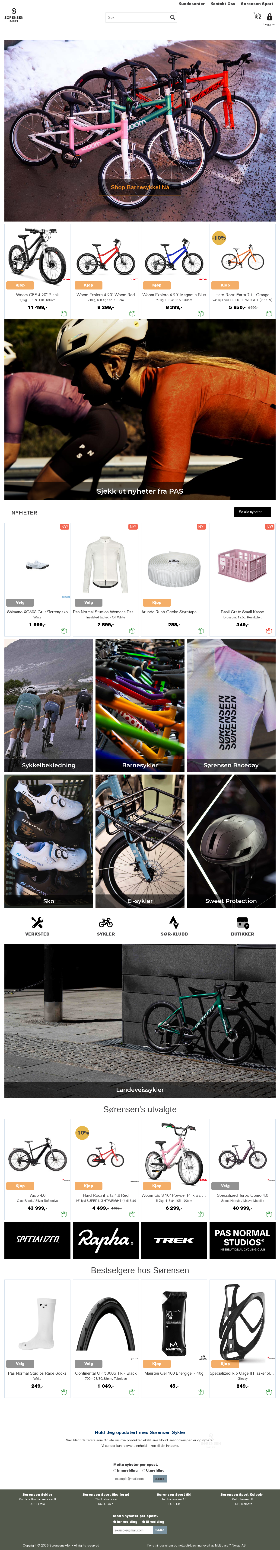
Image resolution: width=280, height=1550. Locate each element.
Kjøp (20, 285)
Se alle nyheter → (252, 512)
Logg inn (270, 24)
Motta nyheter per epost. (135, 1464)
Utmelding (155, 1470)
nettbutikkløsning (190, 1545)
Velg (20, 602)
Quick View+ (46, 282)
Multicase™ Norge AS (230, 1545)
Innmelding (127, 1470)
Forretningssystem (160, 1545)
